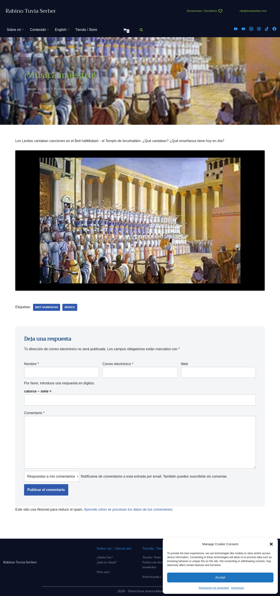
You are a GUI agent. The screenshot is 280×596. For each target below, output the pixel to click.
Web (184, 364)
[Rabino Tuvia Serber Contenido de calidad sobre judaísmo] (30, 11)
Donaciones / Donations (202, 10)
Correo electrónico (117, 364)
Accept (220, 577)
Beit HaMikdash (65, 89)
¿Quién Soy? (105, 557)
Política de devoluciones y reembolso (159, 565)
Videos (93, 89)
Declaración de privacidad (214, 587)
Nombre (31, 364)
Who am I (103, 572)
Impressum (237, 587)
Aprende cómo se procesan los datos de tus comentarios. (128, 509)
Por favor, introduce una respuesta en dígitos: (59, 383)
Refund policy (151, 576)
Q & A (82, 89)
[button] (271, 544)
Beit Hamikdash (46, 307)
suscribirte (198, 476)
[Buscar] (141, 29)
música (70, 307)
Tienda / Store (86, 30)
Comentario (34, 413)
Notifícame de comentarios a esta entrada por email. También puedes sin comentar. (126, 476)
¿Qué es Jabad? (107, 562)
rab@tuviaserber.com (253, 10)
